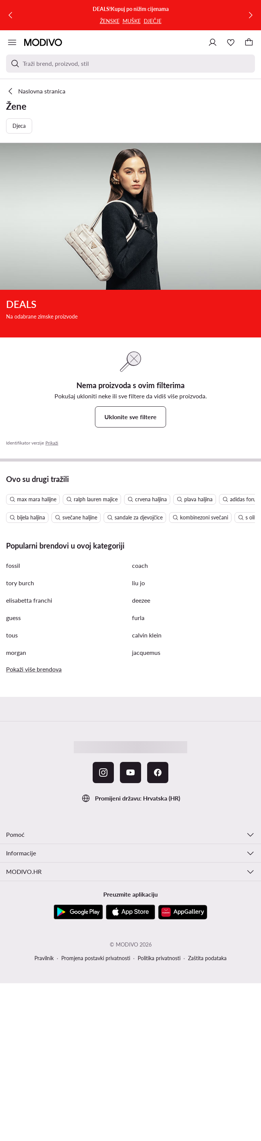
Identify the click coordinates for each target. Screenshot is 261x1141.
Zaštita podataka (207, 958)
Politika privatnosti (159, 958)
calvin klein (147, 635)
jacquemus (146, 652)
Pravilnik (44, 958)
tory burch (20, 582)
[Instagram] (103, 772)
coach (140, 565)
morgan (16, 652)
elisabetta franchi (29, 600)
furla (138, 617)
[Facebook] (157, 772)
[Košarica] (249, 42)
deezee (141, 600)
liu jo (138, 582)
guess (13, 617)
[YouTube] (130, 772)
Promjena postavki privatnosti (95, 958)
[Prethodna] (11, 15)
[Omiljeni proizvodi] (231, 42)
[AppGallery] (182, 912)
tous (12, 635)
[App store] (130, 912)
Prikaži (51, 443)
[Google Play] (78, 912)
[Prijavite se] (213, 42)
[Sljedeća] (250, 15)
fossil (13, 565)
